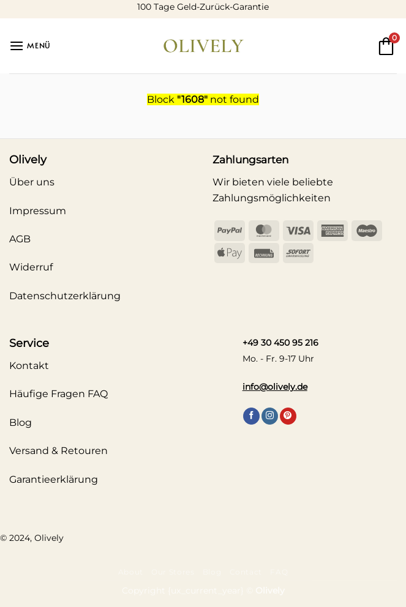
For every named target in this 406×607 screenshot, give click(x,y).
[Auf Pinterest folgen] (288, 416)
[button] (30, 46)
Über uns (32, 182)
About (130, 571)
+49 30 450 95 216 (280, 342)
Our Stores (172, 571)
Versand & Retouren (58, 450)
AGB (20, 239)
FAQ (279, 571)
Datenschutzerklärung (65, 296)
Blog (212, 571)
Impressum (37, 211)
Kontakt (29, 365)
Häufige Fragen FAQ (58, 394)
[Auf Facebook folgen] (251, 416)
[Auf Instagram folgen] (269, 416)
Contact (246, 571)
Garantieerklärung (53, 479)
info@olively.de (274, 386)
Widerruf (31, 267)
